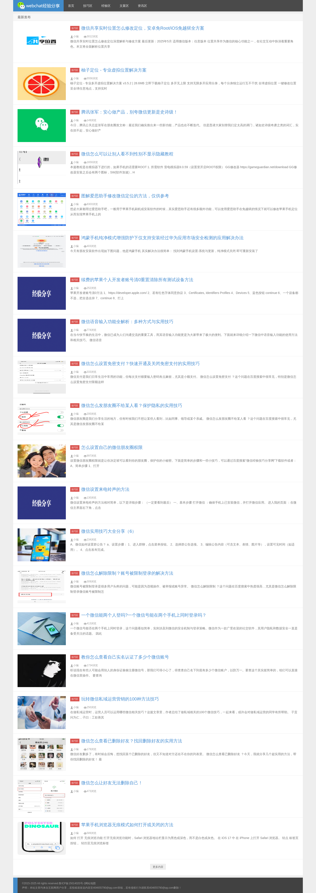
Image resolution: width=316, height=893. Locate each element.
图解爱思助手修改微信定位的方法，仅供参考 (125, 195)
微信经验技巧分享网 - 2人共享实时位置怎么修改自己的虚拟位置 (38, 5)
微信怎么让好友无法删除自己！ (112, 782)
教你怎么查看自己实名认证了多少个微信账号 (125, 657)
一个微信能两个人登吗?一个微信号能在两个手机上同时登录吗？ (143, 615)
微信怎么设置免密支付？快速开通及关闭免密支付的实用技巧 (140, 363)
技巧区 (87, 5)
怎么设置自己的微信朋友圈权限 (112, 447)
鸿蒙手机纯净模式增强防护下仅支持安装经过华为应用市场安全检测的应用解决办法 (162, 237)
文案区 (124, 5)
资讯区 (142, 5)
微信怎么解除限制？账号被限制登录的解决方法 (127, 573)
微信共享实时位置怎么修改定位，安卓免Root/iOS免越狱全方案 (142, 28)
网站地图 (90, 883)
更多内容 (158, 866)
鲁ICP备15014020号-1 (72, 883)
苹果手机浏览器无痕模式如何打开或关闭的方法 (127, 824)
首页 (71, 5)
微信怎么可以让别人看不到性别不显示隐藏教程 (127, 153)
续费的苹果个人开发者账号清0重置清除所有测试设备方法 (137, 279)
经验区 (106, 5)
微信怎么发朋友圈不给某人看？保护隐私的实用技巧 (131, 405)
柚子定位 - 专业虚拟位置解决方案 (114, 70)
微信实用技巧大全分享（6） (108, 531)
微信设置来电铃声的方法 (105, 489)
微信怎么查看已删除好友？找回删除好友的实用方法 (131, 740)
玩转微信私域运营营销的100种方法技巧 (120, 699)
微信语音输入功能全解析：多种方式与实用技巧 (127, 321)
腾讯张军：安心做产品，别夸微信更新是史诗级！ (129, 112)
